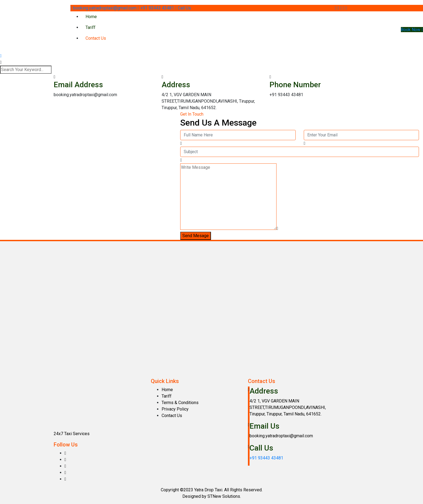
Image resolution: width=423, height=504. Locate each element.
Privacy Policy (175, 409)
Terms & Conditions (180, 402)
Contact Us (96, 38)
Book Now (412, 29)
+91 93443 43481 (156, 8)
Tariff (90, 27)
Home (91, 16)
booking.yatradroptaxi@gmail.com (104, 8)
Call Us (183, 8)
